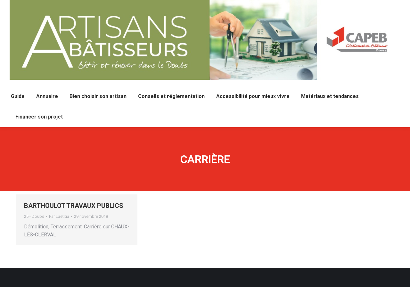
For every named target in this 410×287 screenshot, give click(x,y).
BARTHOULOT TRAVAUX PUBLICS (73, 205)
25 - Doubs (34, 216)
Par (59, 216)
